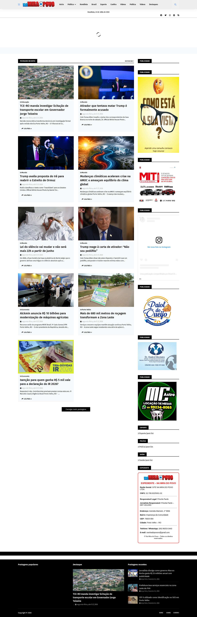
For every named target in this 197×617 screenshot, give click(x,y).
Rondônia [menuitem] (84, 4)
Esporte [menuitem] (103, 4)
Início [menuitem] (61, 4)
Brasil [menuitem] (94, 4)
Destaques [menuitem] (153, 4)
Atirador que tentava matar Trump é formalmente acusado (103, 108)
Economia (25, 309)
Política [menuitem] (71, 4)
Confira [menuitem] (113, 4)
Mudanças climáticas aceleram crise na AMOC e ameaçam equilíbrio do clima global (105, 180)
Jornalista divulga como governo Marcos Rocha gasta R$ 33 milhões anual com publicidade (156, 573)
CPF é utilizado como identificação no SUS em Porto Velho (159, 599)
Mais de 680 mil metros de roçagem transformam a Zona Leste (103, 315)
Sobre (168, 613)
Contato (176, 613)
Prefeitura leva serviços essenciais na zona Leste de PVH (157, 587)
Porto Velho (86, 309)
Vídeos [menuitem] (123, 4)
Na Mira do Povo (38, 613)
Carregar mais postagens (76, 409)
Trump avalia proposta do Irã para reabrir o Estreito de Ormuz (42, 178)
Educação (25, 102)
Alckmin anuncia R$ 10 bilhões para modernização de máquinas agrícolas (44, 315)
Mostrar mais (129, 61)
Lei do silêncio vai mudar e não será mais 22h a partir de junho (43, 249)
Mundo (84, 102)
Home (161, 613)
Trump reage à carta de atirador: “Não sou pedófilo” (104, 249)
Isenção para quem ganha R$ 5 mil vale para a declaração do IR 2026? (45, 382)
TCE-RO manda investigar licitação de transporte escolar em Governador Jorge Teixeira (44, 110)
